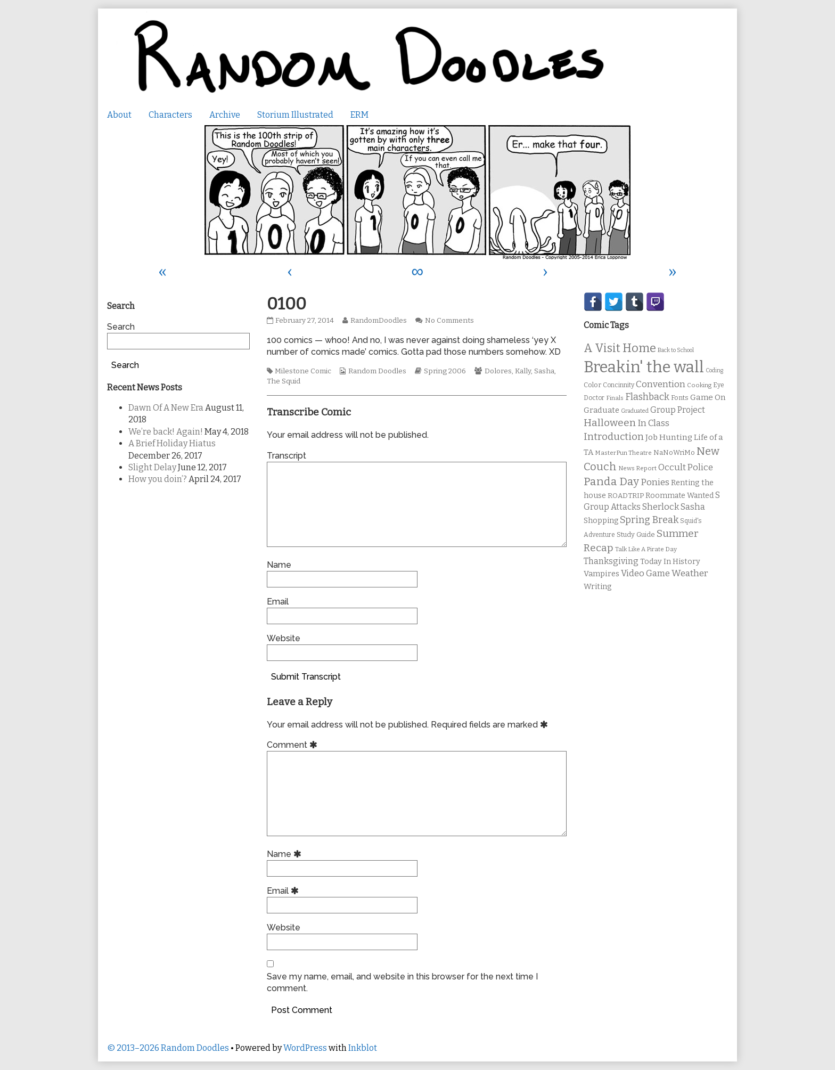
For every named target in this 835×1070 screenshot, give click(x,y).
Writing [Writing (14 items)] (598, 586)
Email (278, 602)
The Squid (283, 381)
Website (283, 638)
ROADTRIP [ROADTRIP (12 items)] (626, 496)
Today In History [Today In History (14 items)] (670, 561)
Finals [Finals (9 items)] (615, 398)
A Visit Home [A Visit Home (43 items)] (620, 348)
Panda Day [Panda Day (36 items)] (611, 481)
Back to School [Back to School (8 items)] (676, 350)
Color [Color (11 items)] (592, 385)
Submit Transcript (306, 677)
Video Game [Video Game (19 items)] (645, 573)
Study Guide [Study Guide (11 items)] (636, 534)
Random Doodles (377, 371)
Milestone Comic (303, 371)
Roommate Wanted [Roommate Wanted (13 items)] (679, 495)
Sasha (544, 371)
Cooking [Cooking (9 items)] (699, 385)
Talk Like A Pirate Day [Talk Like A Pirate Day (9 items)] (646, 549)
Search (121, 327)
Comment (294, 745)
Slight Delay (152, 467)
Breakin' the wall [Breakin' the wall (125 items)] (644, 367)
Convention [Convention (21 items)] (660, 384)
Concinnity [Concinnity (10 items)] (618, 385)
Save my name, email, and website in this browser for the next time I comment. (402, 982)
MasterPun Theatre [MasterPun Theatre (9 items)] (623, 452)
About (119, 115)
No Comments (449, 320)
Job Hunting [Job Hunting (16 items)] (668, 437)
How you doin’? (157, 479)
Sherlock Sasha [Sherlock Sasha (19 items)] (673, 507)
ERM (359, 115)
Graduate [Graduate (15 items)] (601, 410)
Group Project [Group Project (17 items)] (677, 410)
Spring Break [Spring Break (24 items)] (649, 520)
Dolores (498, 371)
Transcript (286, 456)
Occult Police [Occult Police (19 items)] (685, 467)
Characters (170, 115)
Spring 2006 (445, 371)
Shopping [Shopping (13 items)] (601, 520)
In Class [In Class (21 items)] (653, 423)
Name (279, 565)
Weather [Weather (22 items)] (690, 573)
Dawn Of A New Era (165, 408)
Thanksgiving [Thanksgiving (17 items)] (611, 561)
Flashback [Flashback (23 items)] (647, 397)
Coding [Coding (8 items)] (714, 370)
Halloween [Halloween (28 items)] (610, 422)
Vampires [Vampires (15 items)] (601, 573)
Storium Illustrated (295, 115)
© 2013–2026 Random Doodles (168, 1048)
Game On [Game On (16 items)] (708, 397)
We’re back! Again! (165, 432)
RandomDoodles (378, 320)
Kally (523, 371)
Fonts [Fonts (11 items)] (680, 398)
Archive (224, 115)
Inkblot (362, 1048)
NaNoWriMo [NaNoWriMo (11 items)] (674, 452)
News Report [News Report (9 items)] (637, 468)
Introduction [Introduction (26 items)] (614, 437)
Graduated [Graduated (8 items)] (635, 410)
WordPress (305, 1048)
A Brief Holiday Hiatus (172, 443)
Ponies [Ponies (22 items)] (655, 482)
